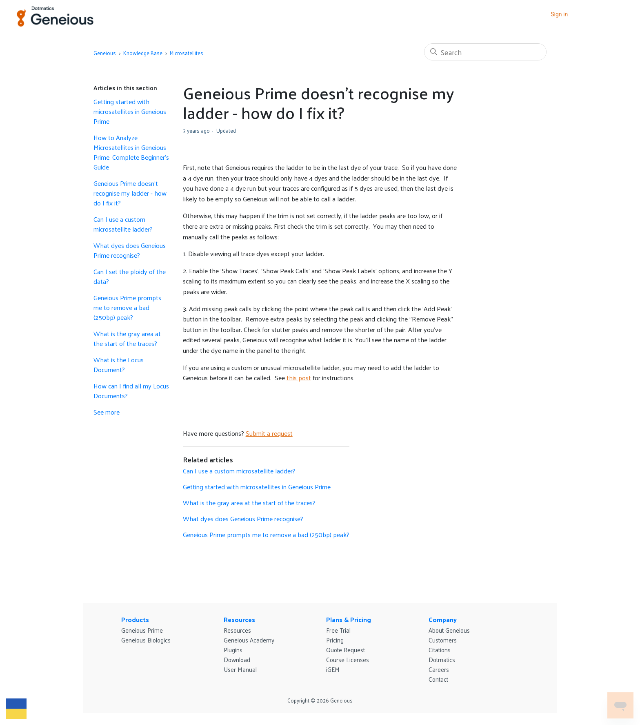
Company (443, 619)
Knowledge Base (142, 53)
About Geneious (449, 630)
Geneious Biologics (146, 639)
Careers (439, 669)
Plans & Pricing (348, 619)
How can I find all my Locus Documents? (131, 391)
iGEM (333, 669)
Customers (443, 639)
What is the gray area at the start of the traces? (127, 338)
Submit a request (269, 433)
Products (135, 619)
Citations (440, 649)
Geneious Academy (249, 639)
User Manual (240, 669)
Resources (239, 619)
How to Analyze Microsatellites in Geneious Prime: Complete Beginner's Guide (131, 152)
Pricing (335, 639)
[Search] (485, 52)
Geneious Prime (142, 630)
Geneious (104, 53)
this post (299, 378)
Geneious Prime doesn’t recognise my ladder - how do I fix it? (130, 193)
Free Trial (338, 630)
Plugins (233, 649)
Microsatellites (186, 53)
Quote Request (345, 649)
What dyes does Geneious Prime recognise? (129, 250)
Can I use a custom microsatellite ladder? (123, 224)
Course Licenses (347, 659)
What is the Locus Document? (118, 365)
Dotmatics (442, 659)
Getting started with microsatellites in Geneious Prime (129, 111)
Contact (438, 679)
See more (106, 412)
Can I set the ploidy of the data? (129, 276)
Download (237, 659)
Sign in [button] (559, 14)
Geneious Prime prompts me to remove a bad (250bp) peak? (127, 307)
